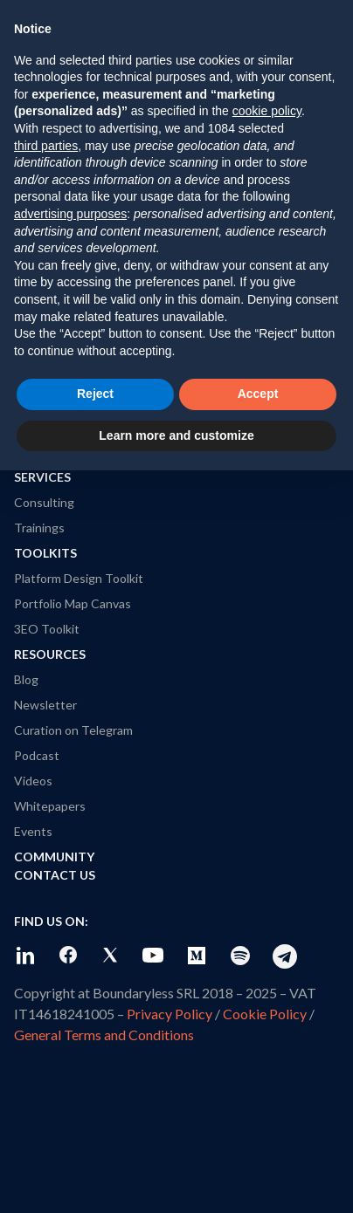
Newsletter (45, 704)
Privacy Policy (169, 1013)
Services (42, 476)
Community (54, 856)
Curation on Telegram (73, 730)
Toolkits (45, 552)
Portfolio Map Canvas (72, 603)
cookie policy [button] (266, 111)
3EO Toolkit (47, 628)
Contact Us (54, 874)
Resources (50, 654)
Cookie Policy (265, 1013)
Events (33, 831)
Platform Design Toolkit (78, 578)
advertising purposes (70, 214)
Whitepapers (50, 805)
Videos (33, 780)
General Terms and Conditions (104, 1034)
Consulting (44, 502)
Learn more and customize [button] (176, 435)
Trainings (39, 527)
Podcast (36, 755)
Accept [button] (258, 394)
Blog (26, 679)
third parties (46, 146)
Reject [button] (95, 394)
